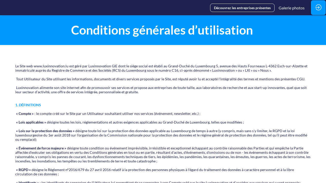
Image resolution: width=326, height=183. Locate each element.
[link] (292, 7)
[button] (242, 8)
